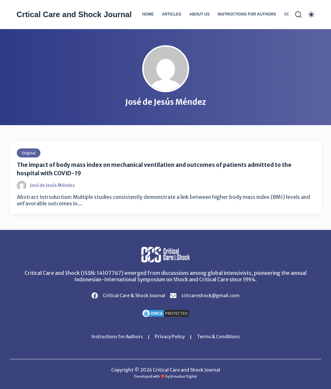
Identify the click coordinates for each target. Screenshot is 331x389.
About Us (199, 14)
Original (29, 152)
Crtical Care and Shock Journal (74, 14)
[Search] (298, 14)
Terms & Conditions (220, 337)
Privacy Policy (170, 337)
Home (148, 14)
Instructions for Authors (247, 14)
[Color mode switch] (311, 14)
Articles (171, 14)
